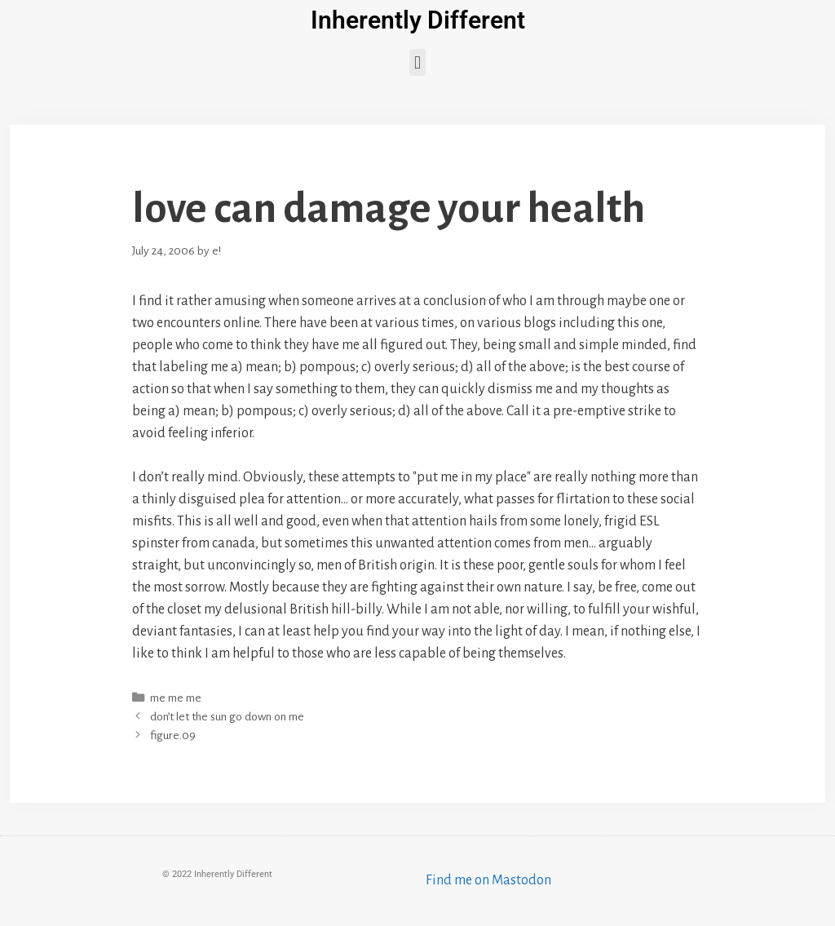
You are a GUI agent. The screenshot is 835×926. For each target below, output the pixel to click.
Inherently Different (418, 20)
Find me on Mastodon (488, 880)
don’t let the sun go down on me (227, 717)
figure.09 (173, 735)
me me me (175, 698)
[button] (417, 62)
